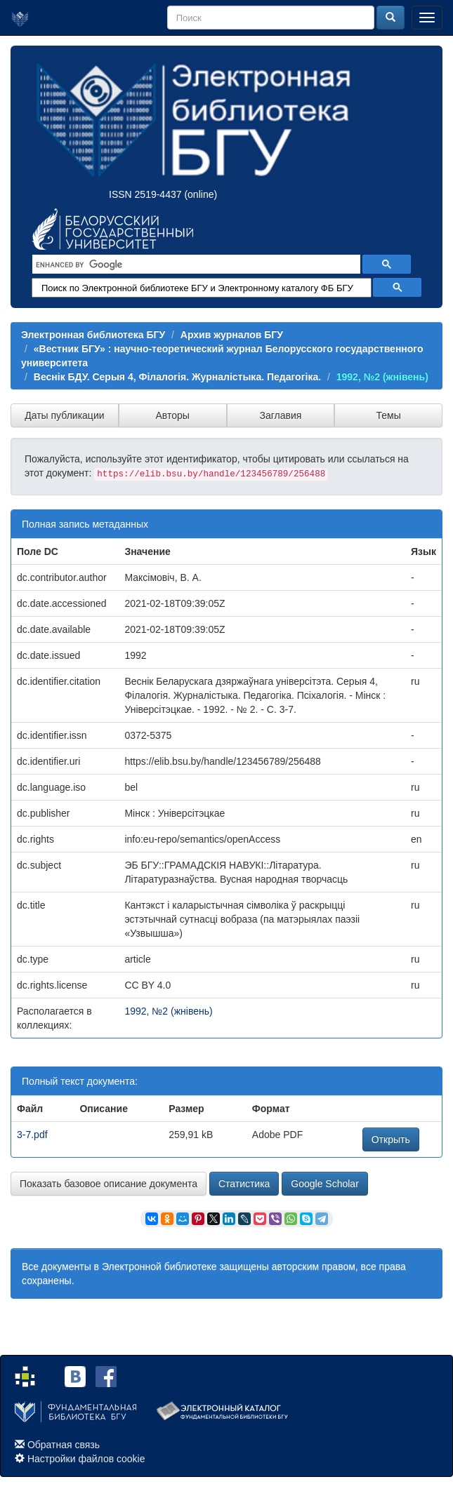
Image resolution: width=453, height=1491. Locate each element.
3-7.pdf (32, 1134)
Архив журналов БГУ (231, 334)
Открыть (391, 1139)
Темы (388, 415)
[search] (195, 264)
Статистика (244, 1183)
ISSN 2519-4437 (145, 194)
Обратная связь (63, 1444)
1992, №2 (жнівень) (382, 376)
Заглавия (280, 415)
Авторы (172, 415)
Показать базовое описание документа (108, 1183)
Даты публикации (64, 415)
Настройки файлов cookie (86, 1458)
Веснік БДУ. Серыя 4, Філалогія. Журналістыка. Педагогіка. (177, 376)
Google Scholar (325, 1183)
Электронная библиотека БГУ (93, 334)
